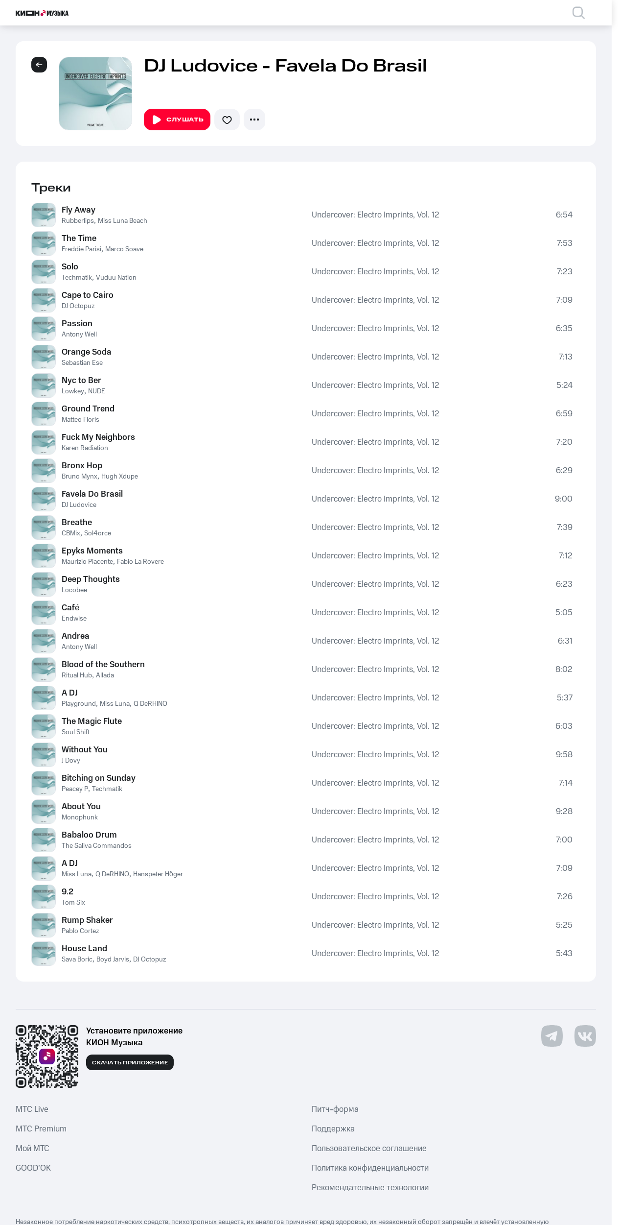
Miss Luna (115, 704)
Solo (70, 267)
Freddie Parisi (81, 249)
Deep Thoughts (91, 579)
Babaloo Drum (89, 835)
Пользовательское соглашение (369, 1148)
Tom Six (73, 903)
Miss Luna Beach (122, 221)
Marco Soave (124, 249)
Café (70, 608)
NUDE (96, 391)
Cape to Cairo (88, 295)
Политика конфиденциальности (370, 1168)
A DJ (70, 693)
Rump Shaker (87, 920)
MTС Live (32, 1109)
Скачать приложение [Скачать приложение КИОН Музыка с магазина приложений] (130, 1062)
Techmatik (77, 278)
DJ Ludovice (79, 505)
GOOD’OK (33, 1168)
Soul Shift (76, 732)
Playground (79, 704)
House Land (84, 949)
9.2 (67, 892)
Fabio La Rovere (140, 562)
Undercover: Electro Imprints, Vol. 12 (375, 215)
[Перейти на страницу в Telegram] (552, 1036)
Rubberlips (78, 221)
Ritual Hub (77, 675)
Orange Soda (87, 352)
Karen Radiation (85, 448)
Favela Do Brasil (92, 494)
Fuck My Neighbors (98, 437)
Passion (77, 324)
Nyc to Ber (81, 380)
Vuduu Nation (116, 278)
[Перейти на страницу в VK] (585, 1036)
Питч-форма (335, 1109)
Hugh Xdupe (119, 476)
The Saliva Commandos (97, 846)
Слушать (177, 120)
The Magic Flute (92, 721)
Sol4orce (97, 533)
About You (81, 807)
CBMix (71, 533)
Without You (85, 750)
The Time (79, 238)
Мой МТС (32, 1148)
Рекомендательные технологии (370, 1188)
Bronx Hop (82, 466)
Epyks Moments (92, 551)
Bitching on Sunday (99, 778)
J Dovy (71, 761)
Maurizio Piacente (87, 562)
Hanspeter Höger (158, 874)
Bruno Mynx (79, 476)
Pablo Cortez (80, 931)
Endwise (74, 619)
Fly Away (78, 210)
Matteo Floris (80, 420)
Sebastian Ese (82, 363)
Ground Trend (88, 409)
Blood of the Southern (103, 665)
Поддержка (333, 1129)
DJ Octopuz (78, 306)
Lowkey (73, 391)
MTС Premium (41, 1129)
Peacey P (75, 789)
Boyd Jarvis (112, 959)
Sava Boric (77, 959)
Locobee (74, 590)
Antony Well (79, 334)
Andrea (76, 636)
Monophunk (80, 817)
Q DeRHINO (150, 704)
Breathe (77, 522)
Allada (105, 675)
